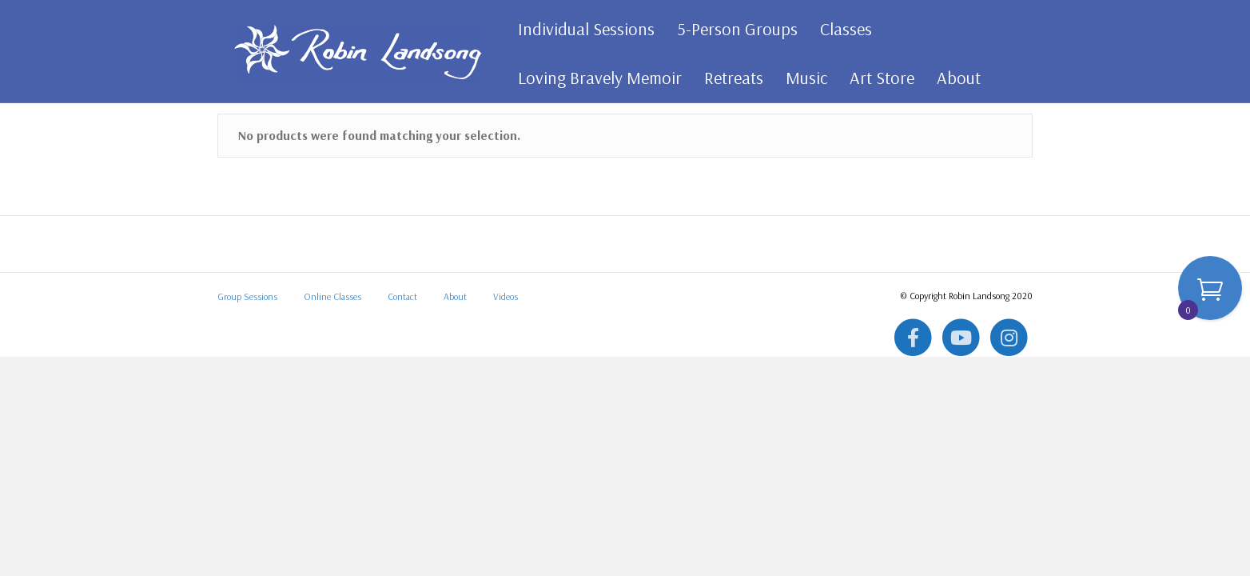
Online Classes (332, 404)
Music (801, 77)
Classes (840, 29)
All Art (269, 148)
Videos (505, 404)
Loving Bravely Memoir (594, 77)
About (953, 77)
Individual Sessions (580, 29)
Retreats (728, 77)
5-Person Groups (731, 29)
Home (231, 148)
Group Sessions (247, 404)
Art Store (876, 77)
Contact (402, 404)
